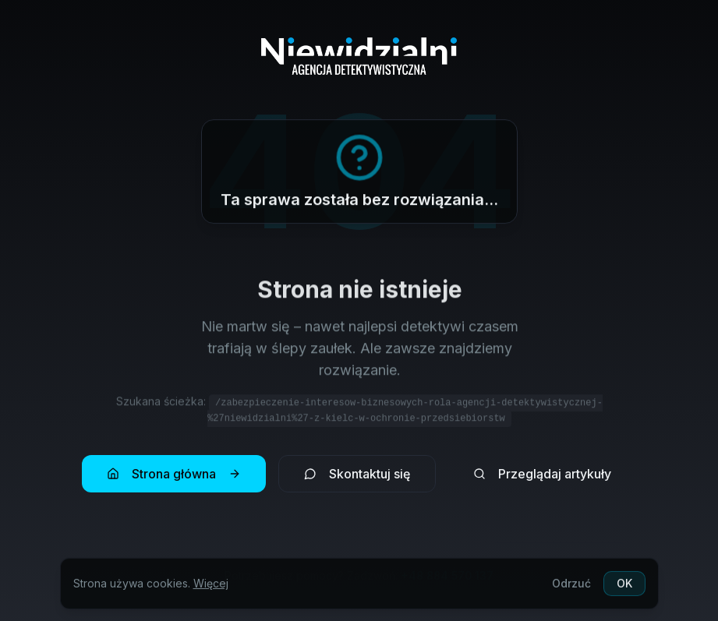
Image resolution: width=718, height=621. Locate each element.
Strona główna (174, 474)
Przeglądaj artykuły (542, 474)
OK (624, 586)
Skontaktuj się (357, 474)
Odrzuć (571, 586)
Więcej (210, 586)
